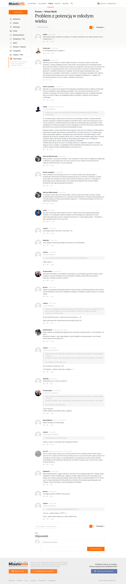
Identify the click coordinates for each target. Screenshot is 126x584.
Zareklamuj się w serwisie (43, 571)
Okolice (14, 23)
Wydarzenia (32, 3)
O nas (26, 580)
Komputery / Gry (17, 39)
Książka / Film (16, 54)
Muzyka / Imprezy (18, 47)
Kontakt (58, 3)
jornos (45, 287)
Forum (50, 3)
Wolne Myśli (16, 59)
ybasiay (46, 379)
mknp (45, 107)
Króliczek (46, 48)
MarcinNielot (47, 420)
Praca (13, 31)
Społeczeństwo (17, 35)
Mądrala (46, 240)
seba (45, 210)
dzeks (45, 34)
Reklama (65, 3)
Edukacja (15, 27)
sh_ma (45, 451)
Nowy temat (18, 12)
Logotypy (33, 580)
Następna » (100, 27)
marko (45, 228)
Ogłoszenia (42, 3)
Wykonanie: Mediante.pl (107, 580)
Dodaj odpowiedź (42, 27)
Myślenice (15, 19)
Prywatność (42, 580)
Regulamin (52, 580)
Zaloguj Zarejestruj (106, 3)
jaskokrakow (47, 330)
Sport (13, 43)
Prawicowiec (47, 271)
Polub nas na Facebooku (103, 571)
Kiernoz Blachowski (50, 156)
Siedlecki (46, 60)
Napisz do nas (18, 571)
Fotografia (15, 51)
